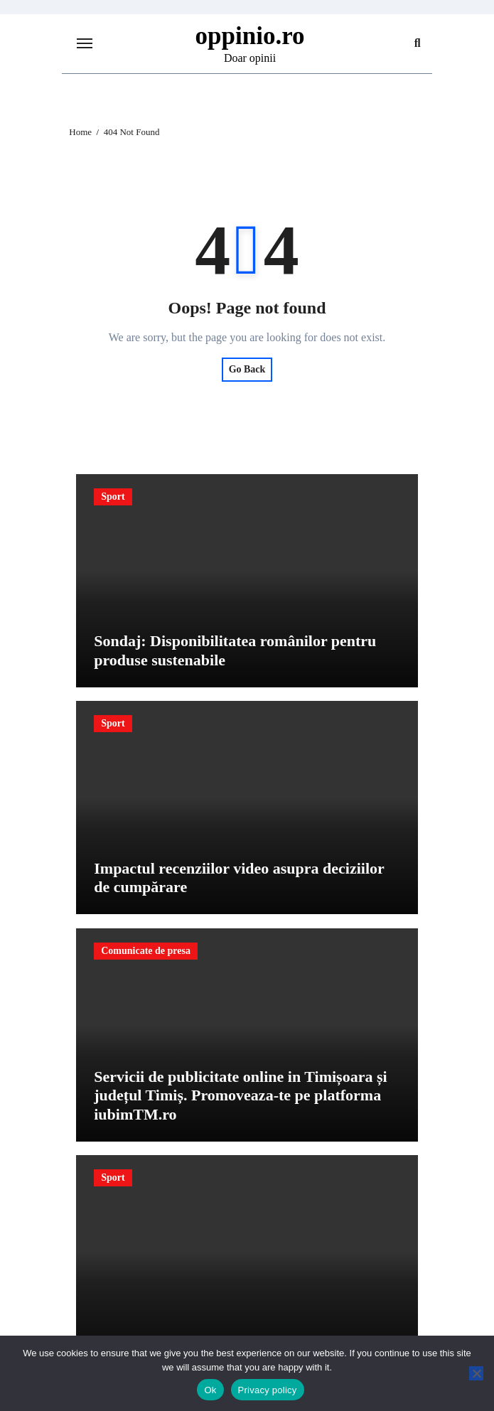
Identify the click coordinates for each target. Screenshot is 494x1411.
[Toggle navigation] (85, 43)
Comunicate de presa (145, 950)
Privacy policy (267, 1390)
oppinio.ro (250, 36)
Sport (112, 496)
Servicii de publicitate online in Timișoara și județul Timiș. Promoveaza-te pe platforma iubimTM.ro (240, 1095)
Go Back (247, 369)
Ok (210, 1390)
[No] (476, 1373)
